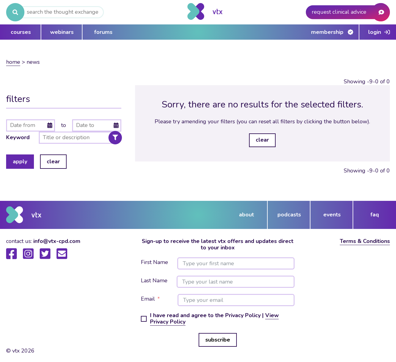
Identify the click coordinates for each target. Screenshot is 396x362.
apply (20, 161)
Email (148, 299)
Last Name (154, 280)
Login (374, 32)
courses (21, 32)
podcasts (289, 214)
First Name (154, 262)
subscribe (217, 339)
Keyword (18, 137)
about (246, 214)
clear (53, 161)
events (332, 214)
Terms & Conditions (365, 241)
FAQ (374, 214)
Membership (327, 32)
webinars (62, 32)
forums (103, 32)
